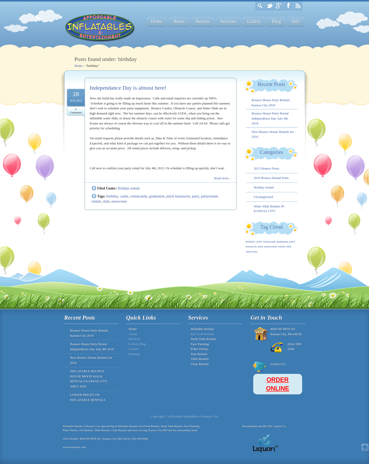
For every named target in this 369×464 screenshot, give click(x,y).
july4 (170, 196)
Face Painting (200, 344)
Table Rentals (200, 359)
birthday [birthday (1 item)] (250, 241)
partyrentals (209, 196)
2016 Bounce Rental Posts (271, 178)
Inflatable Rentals (202, 329)
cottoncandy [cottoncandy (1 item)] (269, 241)
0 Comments (76, 111)
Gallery (254, 21)
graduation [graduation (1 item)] (283, 241)
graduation (156, 196)
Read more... (222, 178)
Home (156, 21)
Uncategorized (263, 197)
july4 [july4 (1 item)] (292, 241)
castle (124, 196)
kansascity (182, 196)
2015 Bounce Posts (266, 168)
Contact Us (278, 364)
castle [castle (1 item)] (259, 241)
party (195, 196)
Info (296, 21)
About (179, 21)
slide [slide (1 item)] (288, 246)
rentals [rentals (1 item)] (281, 246)
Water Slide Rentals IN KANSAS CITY (269, 208)
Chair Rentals (200, 364)
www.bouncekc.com (74, 447)
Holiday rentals (129, 188)
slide (106, 201)
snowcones (119, 201)
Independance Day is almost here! (128, 88)
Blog (276, 21)
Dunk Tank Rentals (203, 339)
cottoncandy (138, 196)
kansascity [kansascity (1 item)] (251, 246)
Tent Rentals (199, 354)
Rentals (203, 21)
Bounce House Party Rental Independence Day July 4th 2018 (270, 118)
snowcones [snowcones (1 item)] (252, 251)
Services (228, 21)
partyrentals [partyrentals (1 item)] (270, 246)
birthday (112, 196)
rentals (96, 201)
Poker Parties (199, 349)
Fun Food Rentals (149, 426)
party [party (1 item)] (260, 246)
